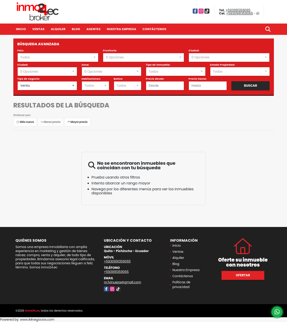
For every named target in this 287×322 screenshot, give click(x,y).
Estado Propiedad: (222, 65)
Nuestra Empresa (121, 29)
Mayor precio (77, 122)
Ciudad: (194, 50)
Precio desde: (155, 79)
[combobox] (58, 57)
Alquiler (58, 29)
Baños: (118, 79)
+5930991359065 (239, 13)
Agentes (93, 29)
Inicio (21, 29)
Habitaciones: (91, 79)
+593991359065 (237, 10)
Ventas (38, 29)
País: (20, 50)
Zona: (85, 65)
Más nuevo (25, 122)
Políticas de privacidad (181, 284)
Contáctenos (154, 29)
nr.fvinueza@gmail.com (122, 282)
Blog (76, 29)
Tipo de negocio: (28, 79)
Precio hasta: (198, 79)
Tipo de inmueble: (158, 65)
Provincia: (110, 50)
